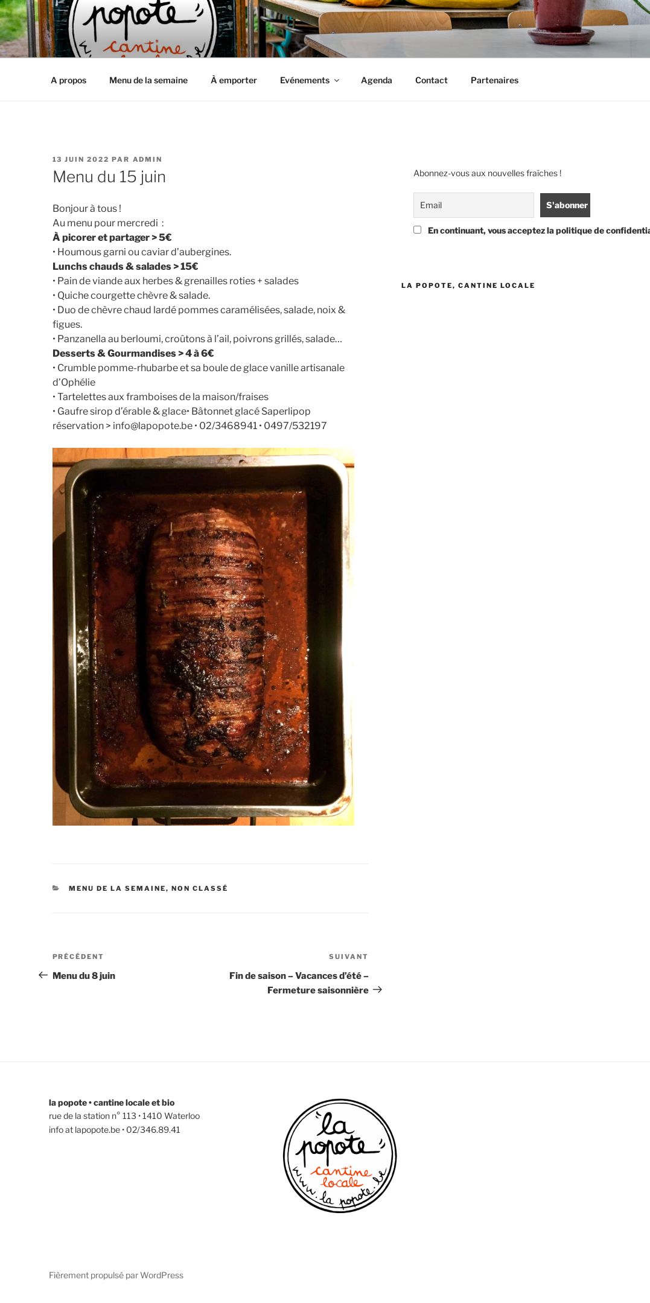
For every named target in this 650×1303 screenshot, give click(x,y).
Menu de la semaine (148, 80)
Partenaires (494, 80)
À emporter (234, 80)
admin (148, 159)
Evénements (310, 80)
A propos (68, 80)
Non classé (199, 888)
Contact (431, 80)
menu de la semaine (117, 888)
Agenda (376, 80)
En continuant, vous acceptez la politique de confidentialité (499, 230)
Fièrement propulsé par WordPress (116, 1275)
